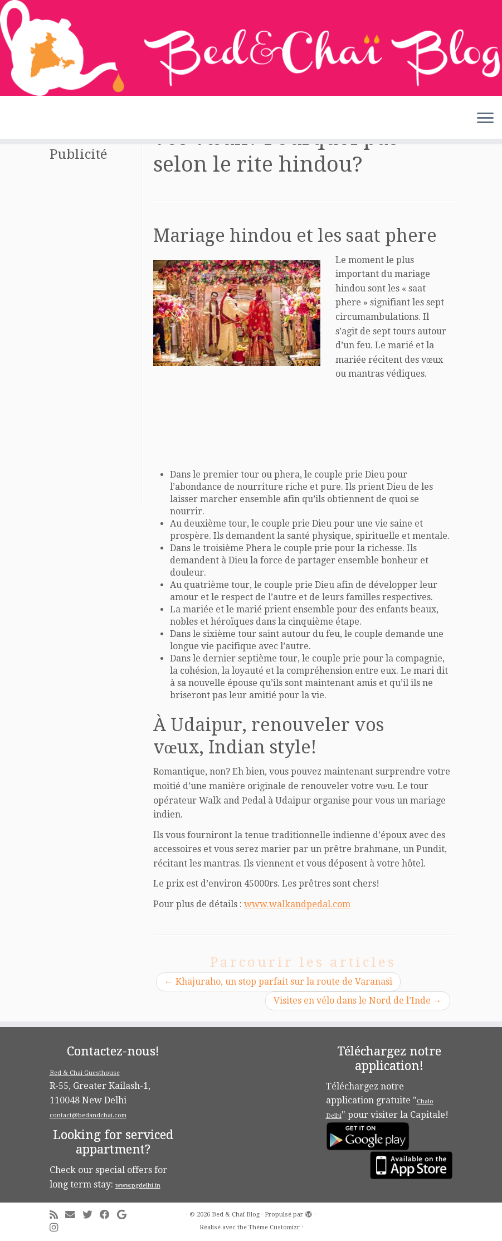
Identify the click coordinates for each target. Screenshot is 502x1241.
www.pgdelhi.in (137, 1185)
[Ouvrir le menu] (485, 118)
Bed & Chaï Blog (236, 1214)
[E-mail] (73, 1215)
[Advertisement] (94, 338)
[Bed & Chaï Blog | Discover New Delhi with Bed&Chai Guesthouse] (251, 48)
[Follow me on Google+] (125, 1215)
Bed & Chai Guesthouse (85, 1073)
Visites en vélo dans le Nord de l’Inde (358, 1000)
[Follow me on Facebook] (108, 1215)
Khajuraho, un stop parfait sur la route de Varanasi (278, 981)
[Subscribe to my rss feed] (57, 1215)
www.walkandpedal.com (297, 904)
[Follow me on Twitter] (91, 1215)
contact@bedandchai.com (88, 1115)
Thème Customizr (274, 1227)
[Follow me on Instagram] (57, 1228)
